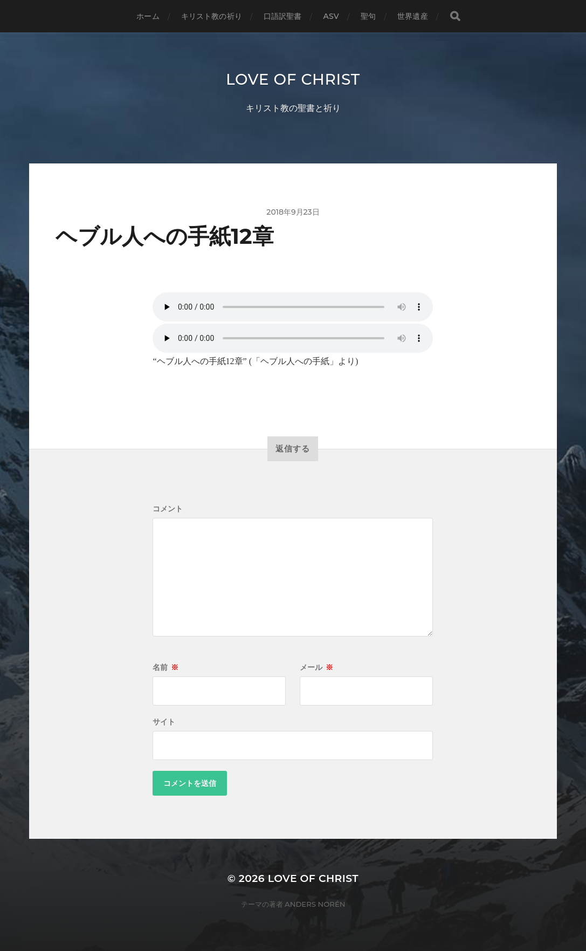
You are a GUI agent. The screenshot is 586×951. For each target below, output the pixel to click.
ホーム (147, 16)
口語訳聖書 (283, 16)
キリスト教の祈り (211, 16)
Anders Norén (315, 904)
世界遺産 (412, 16)
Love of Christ (293, 79)
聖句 (368, 16)
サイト (164, 722)
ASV (331, 16)
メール (316, 667)
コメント (168, 509)
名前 (165, 667)
